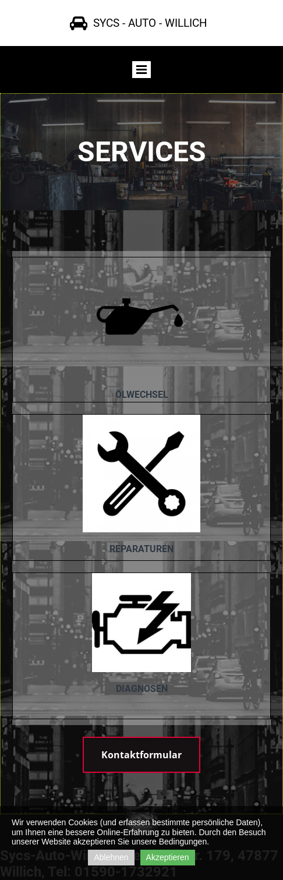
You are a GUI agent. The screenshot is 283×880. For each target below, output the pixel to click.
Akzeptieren (167, 857)
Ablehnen (111, 857)
